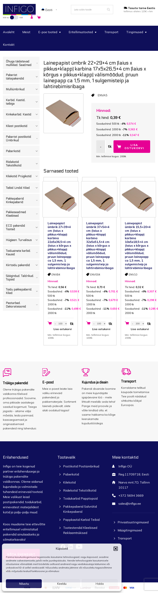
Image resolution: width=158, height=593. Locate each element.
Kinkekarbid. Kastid (23, 114)
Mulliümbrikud (23, 89)
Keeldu (61, 584)
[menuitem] (50, 9)
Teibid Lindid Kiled (23, 187)
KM (21, 17)
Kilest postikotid (23, 126)
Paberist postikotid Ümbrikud (23, 138)
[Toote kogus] (60, 323)
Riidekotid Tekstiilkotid (23, 163)
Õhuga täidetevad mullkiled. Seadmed (23, 63)
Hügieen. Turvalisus (23, 240)
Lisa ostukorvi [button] (63, 329)
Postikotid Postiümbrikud (81, 466)
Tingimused (136, 32)
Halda (99, 584)
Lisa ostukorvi (134, 146)
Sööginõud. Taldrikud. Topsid (23, 277)
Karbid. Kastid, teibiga (23, 101)
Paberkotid (23, 151)
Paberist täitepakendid (23, 76)
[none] (50, 9)
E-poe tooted (49, 32)
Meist (26, 32)
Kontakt (9, 45)
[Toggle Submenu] (37, 63)
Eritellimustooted (82, 32)
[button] (116, 549)
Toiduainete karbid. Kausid (23, 252)
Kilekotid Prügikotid (23, 176)
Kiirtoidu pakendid (23, 265)
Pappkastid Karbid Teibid (81, 520)
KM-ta (6, 17)
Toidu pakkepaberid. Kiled (23, 291)
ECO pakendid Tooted (23, 227)
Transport (111, 32)
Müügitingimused (130, 530)
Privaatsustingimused (133, 522)
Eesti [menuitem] (48, 10)
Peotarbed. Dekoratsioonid (23, 304)
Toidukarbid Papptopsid (80, 498)
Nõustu (24, 584)
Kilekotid (69, 482)
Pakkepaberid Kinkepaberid (23, 200)
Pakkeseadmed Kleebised (23, 213)
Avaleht (9, 32)
